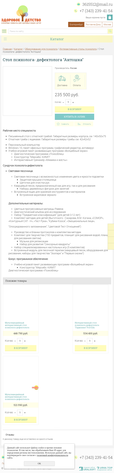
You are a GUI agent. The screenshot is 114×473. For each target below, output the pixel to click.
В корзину (74, 109)
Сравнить (65, 124)
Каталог (18, 48)
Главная (7, 48)
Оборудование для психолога (41, 48)
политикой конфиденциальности (52, 455)
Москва (107, 24)
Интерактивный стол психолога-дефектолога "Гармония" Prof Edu (87, 325)
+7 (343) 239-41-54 (96, 10)
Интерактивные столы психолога (78, 48)
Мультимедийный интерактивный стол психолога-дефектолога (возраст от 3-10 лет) (17, 325)
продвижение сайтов (104, 470)
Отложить (87, 124)
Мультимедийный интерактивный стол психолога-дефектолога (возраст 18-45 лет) (17, 396)
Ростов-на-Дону (93, 24)
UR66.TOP (105, 468)
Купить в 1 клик (74, 116)
